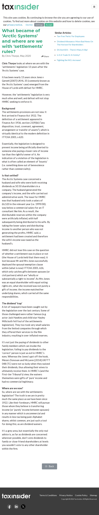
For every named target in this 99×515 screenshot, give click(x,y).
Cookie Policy (81, 495)
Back (49, 466)
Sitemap (93, 495)
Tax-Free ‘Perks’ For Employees (71, 36)
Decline (29, 24)
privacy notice (14, 24)
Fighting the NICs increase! (69, 60)
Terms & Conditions (48, 495)
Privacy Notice (66, 495)
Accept (49, 24)
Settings (39, 24)
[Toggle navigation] (94, 7)
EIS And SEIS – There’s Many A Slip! (72, 49)
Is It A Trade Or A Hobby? (68, 55)
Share (45, 56)
